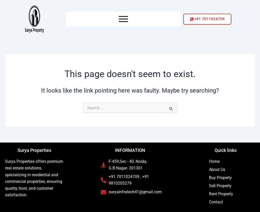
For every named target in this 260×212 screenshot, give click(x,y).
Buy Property (220, 177)
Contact (216, 202)
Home (214, 161)
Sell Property (220, 185)
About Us (217, 169)
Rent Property (221, 193)
